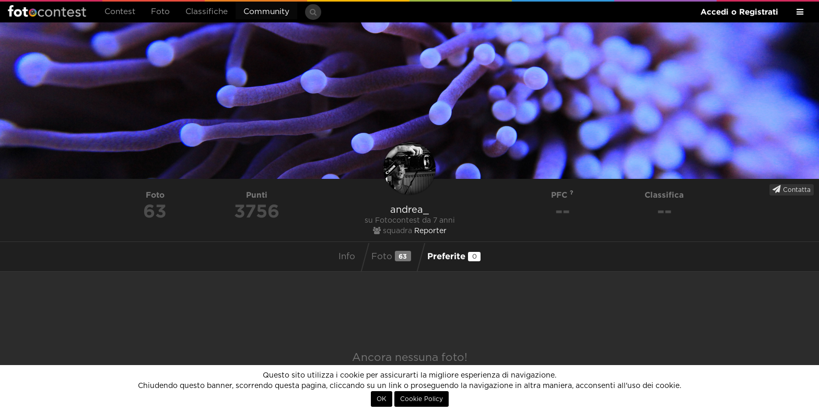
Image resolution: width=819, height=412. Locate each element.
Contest (119, 12)
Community (266, 12)
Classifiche (206, 12)
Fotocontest (47, 11)
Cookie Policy (421, 399)
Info (346, 256)
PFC (562, 194)
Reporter (430, 231)
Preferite (454, 256)
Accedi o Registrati (739, 11)
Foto (160, 12)
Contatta (792, 189)
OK (382, 399)
